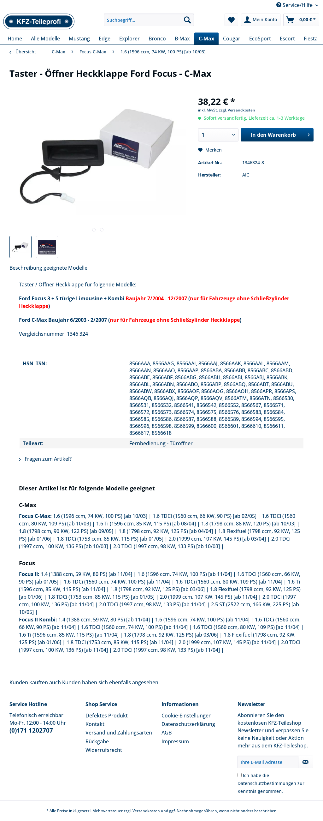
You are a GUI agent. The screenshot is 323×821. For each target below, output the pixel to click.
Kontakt (94, 724)
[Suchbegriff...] (149, 20)
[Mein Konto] (260, 20)
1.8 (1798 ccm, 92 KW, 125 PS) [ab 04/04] (166, 531)
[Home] (14, 39)
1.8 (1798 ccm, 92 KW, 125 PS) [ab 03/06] (157, 589)
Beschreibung (25, 267)
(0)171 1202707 (31, 730)
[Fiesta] (310, 39)
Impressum (175, 741)
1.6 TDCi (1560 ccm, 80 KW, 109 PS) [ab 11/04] (229, 581)
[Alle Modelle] (45, 39)
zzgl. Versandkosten (237, 110)
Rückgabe (97, 741)
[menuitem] (149, 23)
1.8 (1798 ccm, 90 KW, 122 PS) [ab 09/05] (66, 531)
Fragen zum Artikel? (45, 458)
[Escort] (287, 39)
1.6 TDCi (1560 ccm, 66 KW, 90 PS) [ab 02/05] (204, 515)
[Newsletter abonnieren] (305, 762)
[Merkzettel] (231, 20)
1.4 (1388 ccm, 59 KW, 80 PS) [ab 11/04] (86, 574)
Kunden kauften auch (35, 682)
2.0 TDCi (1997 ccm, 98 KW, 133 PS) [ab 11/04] (152, 604)
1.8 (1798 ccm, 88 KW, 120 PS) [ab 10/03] (248, 523)
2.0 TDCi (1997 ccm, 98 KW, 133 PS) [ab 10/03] (166, 546)
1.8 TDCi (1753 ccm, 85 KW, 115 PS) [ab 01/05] (110, 538)
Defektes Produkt (106, 715)
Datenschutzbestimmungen (267, 783)
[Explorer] (129, 39)
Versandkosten (146, 810)
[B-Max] (182, 39)
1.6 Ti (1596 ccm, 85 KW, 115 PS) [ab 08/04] (146, 523)
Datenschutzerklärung (188, 724)
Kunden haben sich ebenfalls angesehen (110, 682)
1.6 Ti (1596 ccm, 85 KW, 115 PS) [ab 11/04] (69, 634)
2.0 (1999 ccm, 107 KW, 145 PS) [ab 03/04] (217, 538)
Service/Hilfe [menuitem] (295, 5)
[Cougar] (232, 39)
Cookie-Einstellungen (187, 715)
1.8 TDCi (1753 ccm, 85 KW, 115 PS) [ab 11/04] (120, 642)
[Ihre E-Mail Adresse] (268, 762)
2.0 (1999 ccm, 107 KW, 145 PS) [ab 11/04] (208, 596)
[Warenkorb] (301, 20)
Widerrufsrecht (103, 749)
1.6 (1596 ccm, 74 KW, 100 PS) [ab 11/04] (185, 574)
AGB (167, 732)
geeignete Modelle (65, 267)
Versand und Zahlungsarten (118, 732)
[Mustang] (79, 39)
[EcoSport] (260, 39)
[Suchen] (187, 20)
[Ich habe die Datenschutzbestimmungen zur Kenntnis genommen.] (240, 775)
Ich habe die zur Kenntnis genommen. (271, 783)
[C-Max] (206, 39)
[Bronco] (157, 39)
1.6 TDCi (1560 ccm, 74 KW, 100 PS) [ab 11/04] (117, 581)
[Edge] (104, 39)
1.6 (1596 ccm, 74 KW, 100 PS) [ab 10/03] (100, 515)
